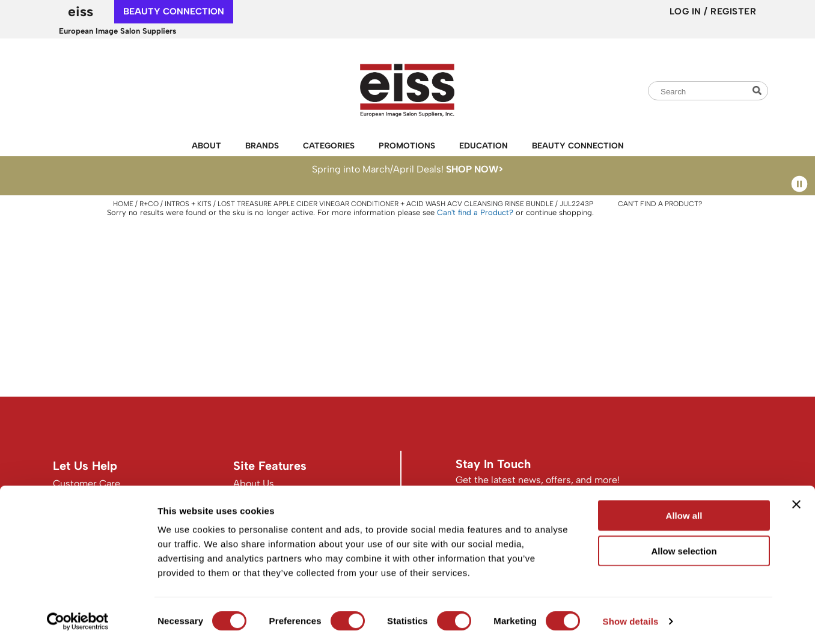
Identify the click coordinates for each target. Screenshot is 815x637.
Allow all (684, 507)
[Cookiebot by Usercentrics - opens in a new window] (77, 614)
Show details (631, 613)
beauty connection (173, 11)
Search (758, 90)
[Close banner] (796, 496)
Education (483, 145)
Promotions (407, 145)
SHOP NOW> (474, 169)
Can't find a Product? (660, 204)
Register (733, 11)
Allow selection (683, 543)
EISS (80, 11)
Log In (687, 11)
